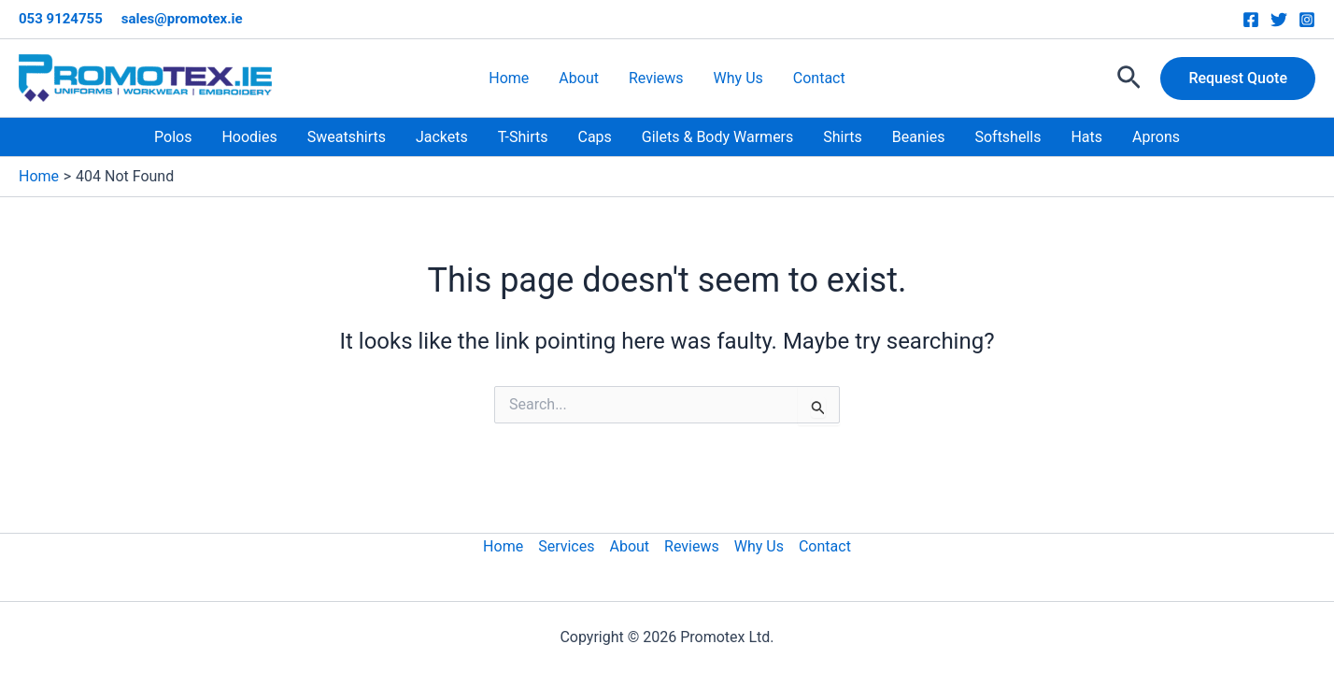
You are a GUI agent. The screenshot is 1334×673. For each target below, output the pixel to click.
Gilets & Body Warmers (717, 137)
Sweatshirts (346, 137)
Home (509, 78)
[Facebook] (1250, 19)
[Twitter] (1278, 19)
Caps (594, 137)
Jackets (442, 137)
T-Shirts (523, 137)
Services (566, 546)
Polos (173, 137)
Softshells (1007, 137)
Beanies (918, 137)
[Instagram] (1307, 19)
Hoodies (249, 137)
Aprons (1156, 137)
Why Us (738, 78)
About (579, 78)
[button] (1129, 78)
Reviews (656, 78)
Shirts (842, 137)
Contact (819, 78)
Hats (1086, 137)
